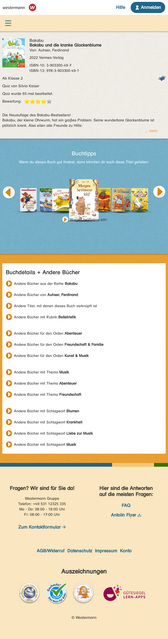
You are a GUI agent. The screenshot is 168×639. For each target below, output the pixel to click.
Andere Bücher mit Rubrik (45, 317)
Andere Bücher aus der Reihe (46, 283)
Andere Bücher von (46, 295)
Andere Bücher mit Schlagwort (46, 411)
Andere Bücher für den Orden (48, 333)
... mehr (151, 131)
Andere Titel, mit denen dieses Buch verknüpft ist (55, 306)
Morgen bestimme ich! (88, 219)
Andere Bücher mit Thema (41, 372)
